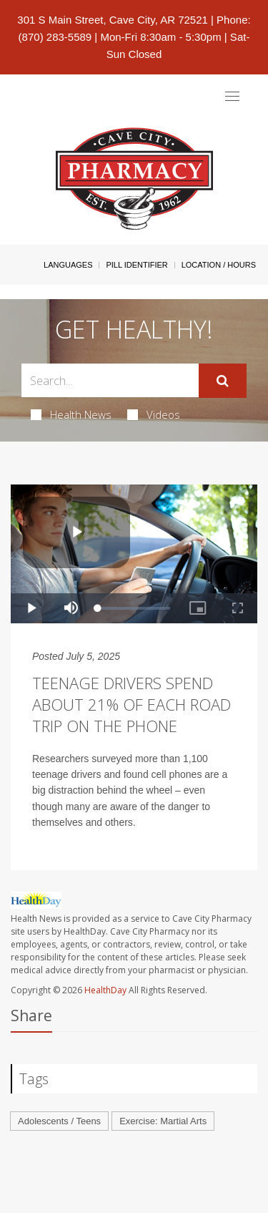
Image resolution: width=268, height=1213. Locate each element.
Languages (68, 264)
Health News (71, 414)
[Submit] (223, 381)
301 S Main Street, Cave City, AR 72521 (112, 20)
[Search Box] (110, 380)
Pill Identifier (136, 264)
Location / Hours (219, 264)
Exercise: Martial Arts (163, 1121)
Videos (153, 414)
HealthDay (105, 990)
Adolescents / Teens (59, 1121)
